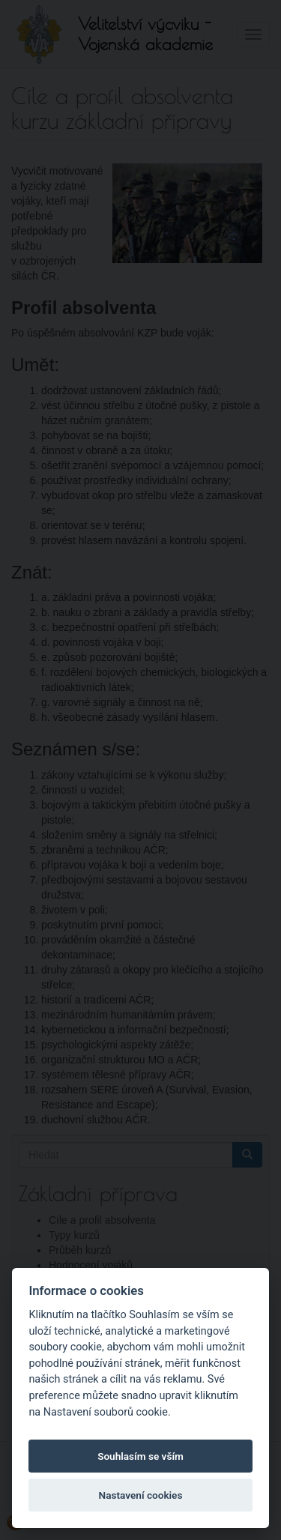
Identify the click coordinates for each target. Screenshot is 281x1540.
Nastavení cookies (141, 1495)
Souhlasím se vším (140, 1456)
